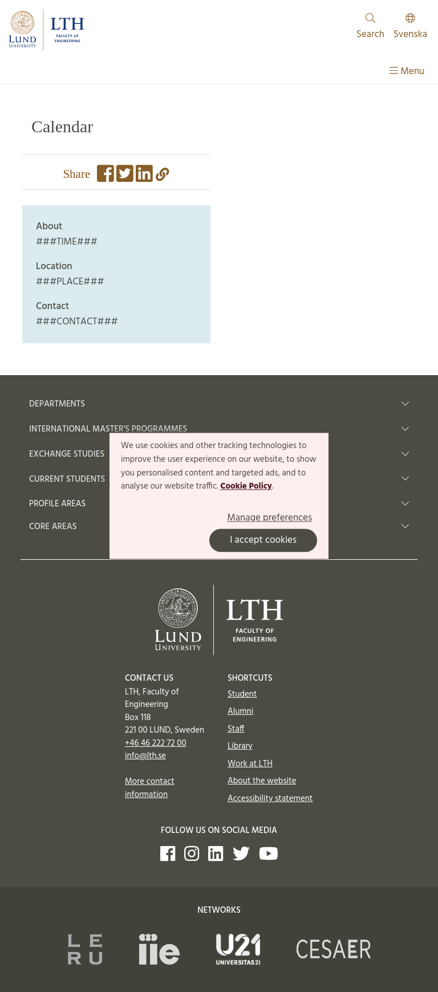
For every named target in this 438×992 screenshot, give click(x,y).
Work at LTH (250, 764)
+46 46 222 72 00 (155, 743)
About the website (262, 781)
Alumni (240, 711)
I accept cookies (263, 540)
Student (242, 694)
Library (240, 746)
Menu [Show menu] (407, 71)
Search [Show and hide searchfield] (370, 27)
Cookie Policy (246, 487)
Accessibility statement (270, 799)
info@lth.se (145, 756)
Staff (236, 729)
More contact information (150, 788)
